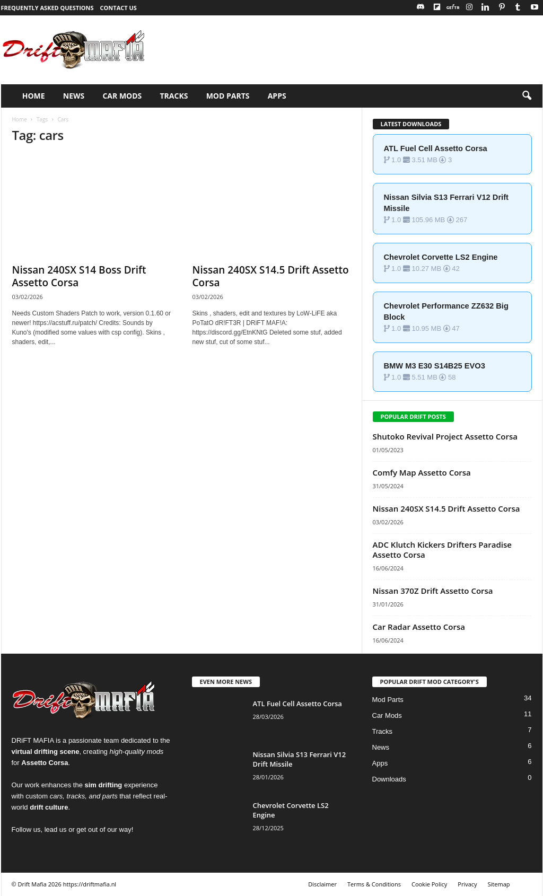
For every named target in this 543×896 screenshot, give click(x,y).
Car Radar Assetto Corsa (419, 626)
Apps (380, 763)
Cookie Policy (429, 884)
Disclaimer (322, 884)
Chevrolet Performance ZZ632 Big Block (446, 311)
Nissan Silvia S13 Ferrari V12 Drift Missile (446, 203)
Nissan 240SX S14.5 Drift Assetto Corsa (270, 276)
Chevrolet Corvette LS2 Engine (441, 257)
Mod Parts (388, 700)
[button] (526, 96)
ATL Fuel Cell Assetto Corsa (435, 148)
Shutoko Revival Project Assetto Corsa (445, 436)
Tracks (382, 731)
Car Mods (387, 715)
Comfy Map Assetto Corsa (422, 472)
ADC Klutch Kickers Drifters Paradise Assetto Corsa (442, 549)
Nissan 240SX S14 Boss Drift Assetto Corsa (79, 276)
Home (19, 119)
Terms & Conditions (374, 884)
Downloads (389, 779)
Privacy (467, 884)
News (381, 747)
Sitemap (499, 884)
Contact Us (118, 8)
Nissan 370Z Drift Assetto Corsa (433, 590)
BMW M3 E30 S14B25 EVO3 (434, 366)
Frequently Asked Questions (47, 8)
